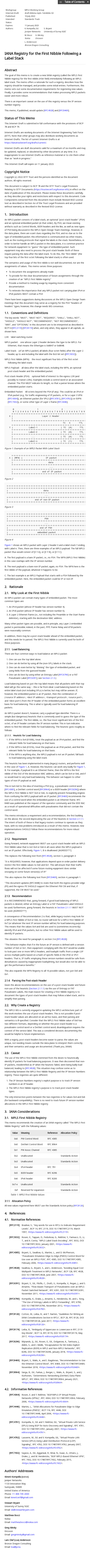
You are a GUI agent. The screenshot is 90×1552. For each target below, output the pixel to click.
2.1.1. (8, 649)
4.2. (7, 1389)
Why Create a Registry (25, 1005)
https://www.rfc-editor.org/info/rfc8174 (48, 1336)
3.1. (7, 1118)
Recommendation (22, 896)
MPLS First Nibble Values (31, 1194)
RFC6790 (63, 674)
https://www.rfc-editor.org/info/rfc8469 (59, 1367)
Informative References (26, 1389)
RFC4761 (55, 398)
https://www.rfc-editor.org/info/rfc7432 (42, 1463)
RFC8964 (44, 789)
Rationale (16, 587)
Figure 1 (9, 448)
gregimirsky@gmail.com (22, 1534)
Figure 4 (9, 539)
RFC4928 (48, 110)
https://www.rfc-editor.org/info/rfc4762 (42, 1447)
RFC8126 (78, 1205)
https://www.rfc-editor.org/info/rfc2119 (48, 1232)
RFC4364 (12, 398)
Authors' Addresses (19, 1471)
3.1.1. (8, 1201)
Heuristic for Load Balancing (27, 735)
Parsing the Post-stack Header (29, 980)
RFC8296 (72, 789)
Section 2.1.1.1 (76, 818)
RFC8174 (27, 328)
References (17, 1213)
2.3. (7, 1053)
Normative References (25, 1219)
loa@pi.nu (16, 1546)
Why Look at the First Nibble (30, 593)
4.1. (7, 1219)
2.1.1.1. (8, 735)
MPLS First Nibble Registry (28, 1118)
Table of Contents (75, 2)
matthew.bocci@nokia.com (24, 1522)
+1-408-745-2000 (20, 1493)
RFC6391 (32, 678)
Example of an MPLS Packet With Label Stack (36, 448)
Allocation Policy (21, 1201)
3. (6, 1112)
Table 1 (14, 1194)
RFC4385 (9, 789)
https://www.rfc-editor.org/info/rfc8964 (42, 1382)
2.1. (7, 593)
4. (6, 1213)
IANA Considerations (24, 1112)
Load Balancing (20, 649)
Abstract (11, 70)
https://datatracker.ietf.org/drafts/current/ (25, 142)
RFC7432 (12, 401)
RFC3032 (70, 354)
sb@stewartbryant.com (22, 1509)
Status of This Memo (20, 118)
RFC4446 (62, 401)
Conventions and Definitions (29, 313)
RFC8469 (63, 110)
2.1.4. (8, 980)
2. (6, 587)
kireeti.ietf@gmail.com (22, 1497)
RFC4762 (66, 398)
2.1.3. (8, 896)
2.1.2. (8, 839)
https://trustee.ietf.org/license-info (51, 189)
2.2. (7, 1005)
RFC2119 (17, 328)
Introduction (18, 214)
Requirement (19, 839)
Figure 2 (9, 478)
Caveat (15, 1053)
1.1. (7, 313)
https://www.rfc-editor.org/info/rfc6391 (59, 1293)
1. (6, 214)
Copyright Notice (17, 172)
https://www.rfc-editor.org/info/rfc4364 (48, 1401)
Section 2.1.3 (48, 678)
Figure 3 (9, 506)
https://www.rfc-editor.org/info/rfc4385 (57, 1262)
